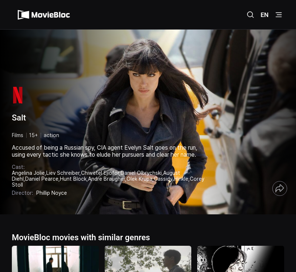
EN (264, 14)
